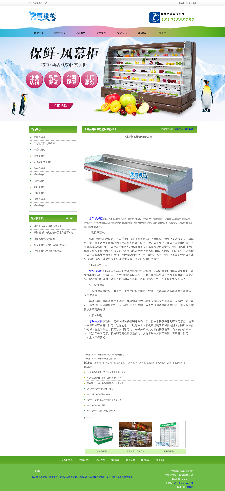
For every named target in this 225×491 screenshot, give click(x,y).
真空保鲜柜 (39, 137)
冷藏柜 (129, 477)
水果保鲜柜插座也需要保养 (104, 358)
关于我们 (163, 33)
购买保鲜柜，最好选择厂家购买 (50, 245)
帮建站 (190, 487)
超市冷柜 (66, 477)
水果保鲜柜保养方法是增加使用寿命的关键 (106, 372)
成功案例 (101, 33)
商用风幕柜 (99, 477)
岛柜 (124, 477)
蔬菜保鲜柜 (39, 156)
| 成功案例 (115, 460)
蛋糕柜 (91, 477)
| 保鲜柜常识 (84, 460)
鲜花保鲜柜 (39, 149)
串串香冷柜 (57, 477)
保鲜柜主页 (67, 460)
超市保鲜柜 (99, 362)
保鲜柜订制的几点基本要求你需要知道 (53, 232)
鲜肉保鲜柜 (39, 174)
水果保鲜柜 (39, 180)
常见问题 (122, 33)
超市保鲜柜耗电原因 (44, 239)
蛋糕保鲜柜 (39, 193)
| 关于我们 (160, 460)
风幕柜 (42, 477)
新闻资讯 (142, 33)
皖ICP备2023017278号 (183, 483)
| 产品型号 (100, 460)
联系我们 (183, 3)
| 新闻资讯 (145, 460)
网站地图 (193, 3)
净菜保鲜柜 (39, 199)
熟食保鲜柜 (39, 168)
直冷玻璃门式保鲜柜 (44, 143)
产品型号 (80, 33)
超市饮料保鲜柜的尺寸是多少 (100, 389)
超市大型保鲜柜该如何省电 (48, 226)
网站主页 (179, 129)
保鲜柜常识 (60, 33)
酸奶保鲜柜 (39, 187)
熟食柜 (35, 477)
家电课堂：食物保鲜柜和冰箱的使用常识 (105, 383)
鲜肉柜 (48, 477)
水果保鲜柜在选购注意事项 (48, 251)
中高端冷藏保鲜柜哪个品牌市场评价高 (104, 378)
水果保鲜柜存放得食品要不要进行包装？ (110, 354)
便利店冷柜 (76, 477)
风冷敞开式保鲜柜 (43, 162)
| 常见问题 (130, 460)
